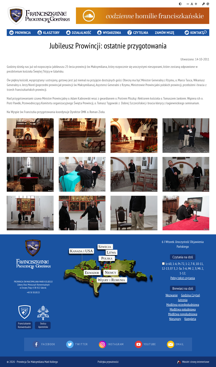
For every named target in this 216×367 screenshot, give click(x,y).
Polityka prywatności (108, 362)
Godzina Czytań (190, 295)
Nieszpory (175, 319)
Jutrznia (182, 300)
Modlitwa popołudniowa (182, 314)
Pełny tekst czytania (182, 278)
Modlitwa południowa (183, 309)
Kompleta (190, 319)
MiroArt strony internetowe (193, 362)
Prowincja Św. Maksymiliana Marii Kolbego (37, 362)
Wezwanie (172, 295)
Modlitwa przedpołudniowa (182, 304)
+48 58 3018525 (33, 292)
